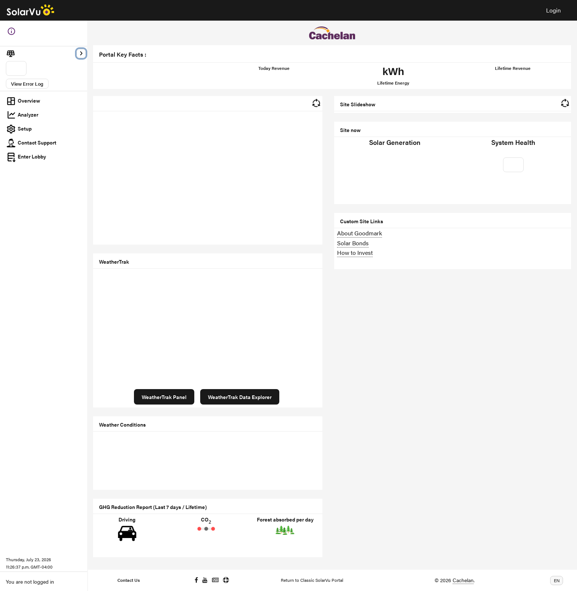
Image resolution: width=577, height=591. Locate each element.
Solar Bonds (353, 243)
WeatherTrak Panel (164, 396)
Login (553, 10)
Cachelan (463, 580)
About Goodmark (359, 233)
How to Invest (355, 252)
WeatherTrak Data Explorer (240, 396)
